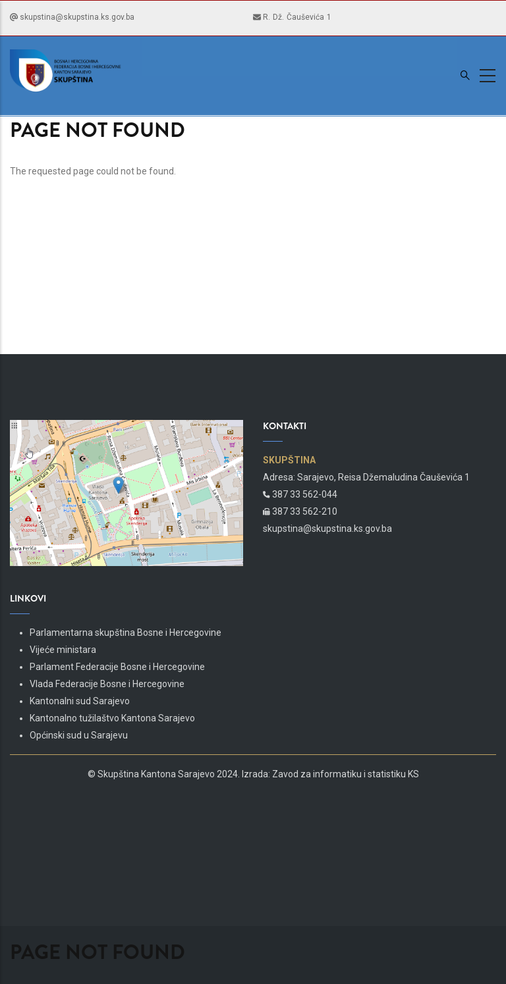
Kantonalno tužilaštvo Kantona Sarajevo (112, 718)
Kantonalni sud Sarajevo (80, 701)
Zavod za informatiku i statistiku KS (345, 774)
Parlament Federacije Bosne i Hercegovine (117, 666)
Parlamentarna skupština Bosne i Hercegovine (125, 632)
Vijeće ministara (63, 649)
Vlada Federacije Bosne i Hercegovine (107, 684)
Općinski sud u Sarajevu (79, 735)
